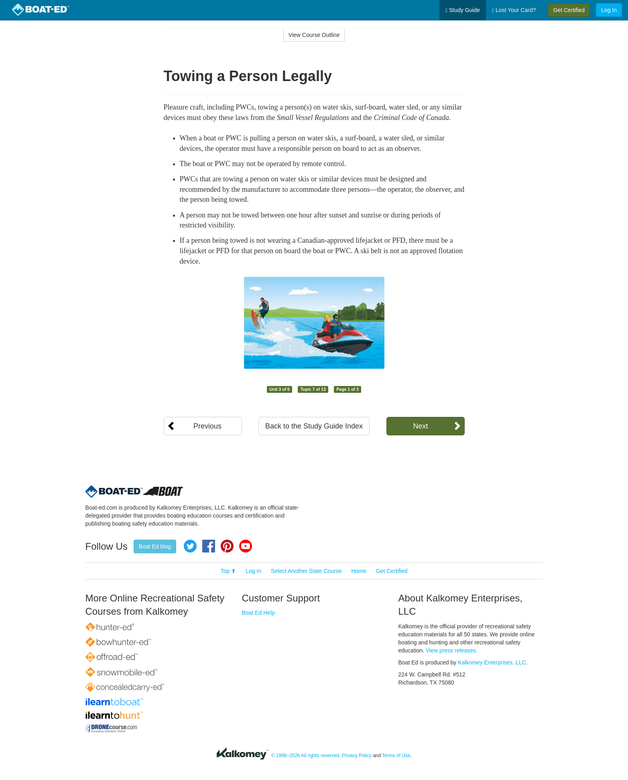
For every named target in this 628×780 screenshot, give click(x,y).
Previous (207, 426)
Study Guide (462, 10)
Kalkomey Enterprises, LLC (492, 662)
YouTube (245, 546)
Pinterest (227, 546)
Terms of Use (396, 755)
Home (358, 571)
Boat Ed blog (155, 546)
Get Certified (569, 10)
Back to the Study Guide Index (314, 426)
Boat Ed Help (258, 612)
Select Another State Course (306, 571)
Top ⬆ (228, 571)
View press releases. (452, 650)
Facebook (208, 546)
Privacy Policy (357, 755)
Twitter (190, 546)
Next (420, 426)
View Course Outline (314, 35)
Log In (609, 10)
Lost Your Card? (514, 10)
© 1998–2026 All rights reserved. (306, 755)
